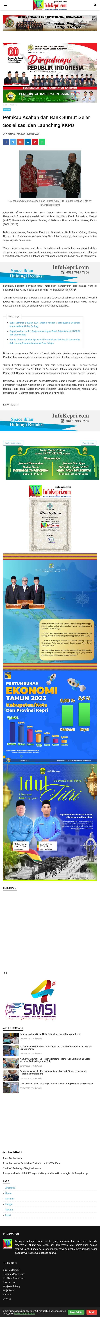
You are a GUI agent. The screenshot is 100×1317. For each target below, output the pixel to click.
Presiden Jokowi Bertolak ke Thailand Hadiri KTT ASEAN (31, 1164)
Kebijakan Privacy (11, 1288)
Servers (7, 1296)
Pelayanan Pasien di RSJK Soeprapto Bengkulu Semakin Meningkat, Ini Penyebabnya (46, 1174)
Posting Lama (88, 444)
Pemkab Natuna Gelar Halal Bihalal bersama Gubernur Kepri (50, 1035)
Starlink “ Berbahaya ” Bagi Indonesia (22, 1170)
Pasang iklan (9, 1283)
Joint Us (7, 1300)
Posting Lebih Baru (13, 444)
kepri (8, 1216)
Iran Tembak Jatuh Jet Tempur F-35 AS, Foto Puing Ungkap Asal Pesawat (56, 1085)
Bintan (8, 1194)
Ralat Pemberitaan (12, 1159)
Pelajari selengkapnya (24, 1313)
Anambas (10, 1189)
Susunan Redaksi (11, 1271)
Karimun (9, 1200)
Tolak (91, 1312)
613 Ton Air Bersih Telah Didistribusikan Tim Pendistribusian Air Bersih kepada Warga (56, 1049)
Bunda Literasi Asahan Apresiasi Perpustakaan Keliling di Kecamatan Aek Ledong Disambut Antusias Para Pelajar (45, 343)
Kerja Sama (8, 1292)
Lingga (9, 1205)
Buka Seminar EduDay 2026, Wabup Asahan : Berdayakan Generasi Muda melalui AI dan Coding (45, 326)
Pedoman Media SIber (14, 1275)
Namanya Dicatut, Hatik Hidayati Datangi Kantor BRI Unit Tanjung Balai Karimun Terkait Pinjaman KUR (55, 1061)
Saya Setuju (76, 1312)
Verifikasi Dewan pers (13, 1279)
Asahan (7, 110)
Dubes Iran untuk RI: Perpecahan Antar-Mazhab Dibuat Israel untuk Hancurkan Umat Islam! (53, 1073)
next (6, 974)
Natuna (9, 1211)
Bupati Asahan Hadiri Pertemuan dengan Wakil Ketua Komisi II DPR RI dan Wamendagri (45, 334)
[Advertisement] (50, 1122)
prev (4, 974)
